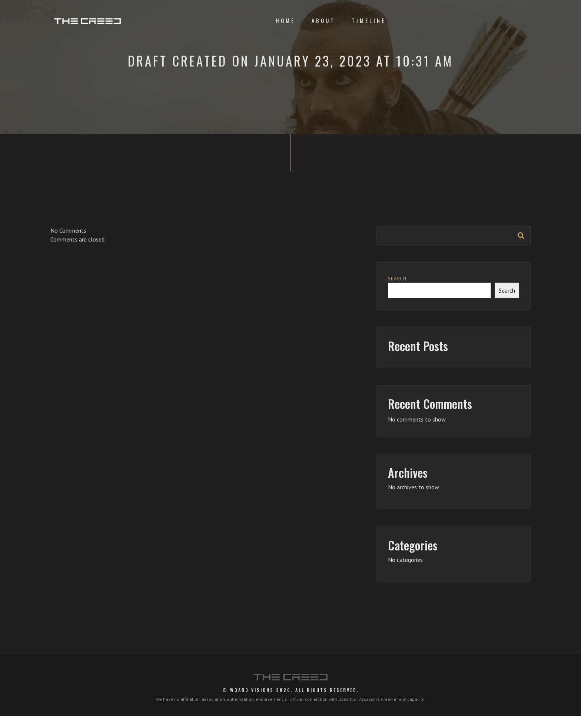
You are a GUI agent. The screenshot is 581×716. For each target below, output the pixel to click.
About (323, 20)
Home (285, 20)
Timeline (369, 20)
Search (397, 279)
